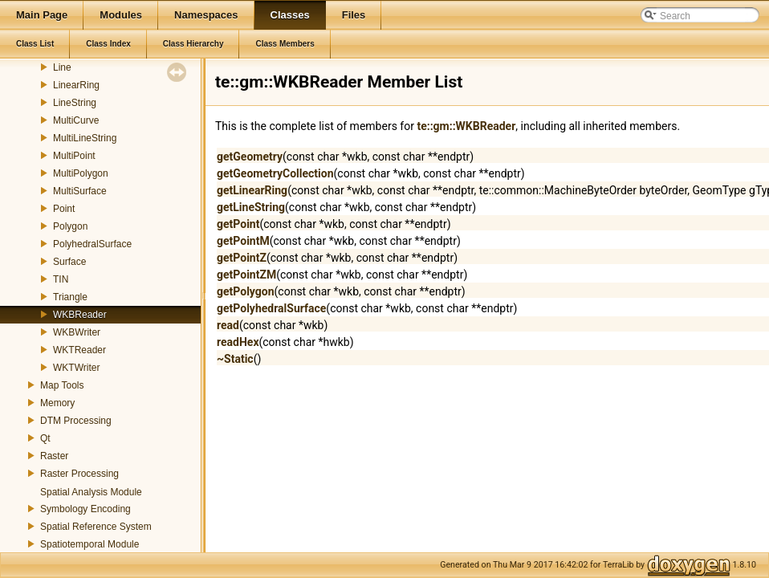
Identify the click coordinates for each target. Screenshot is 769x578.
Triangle (70, 297)
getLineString (251, 207)
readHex (238, 342)
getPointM (243, 240)
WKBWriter (76, 332)
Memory (57, 403)
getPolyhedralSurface (271, 308)
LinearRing (76, 85)
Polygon (70, 226)
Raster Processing (79, 473)
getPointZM (246, 274)
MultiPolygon (80, 173)
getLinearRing (252, 190)
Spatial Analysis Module (91, 492)
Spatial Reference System (96, 526)
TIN (60, 279)
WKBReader (80, 314)
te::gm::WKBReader (466, 126)
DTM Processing (76, 420)
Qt (45, 438)
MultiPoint (74, 155)
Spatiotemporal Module (89, 544)
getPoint (238, 224)
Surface (69, 261)
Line (62, 67)
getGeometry (250, 156)
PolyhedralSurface (92, 244)
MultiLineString (84, 138)
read (228, 325)
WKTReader (79, 350)
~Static (235, 358)
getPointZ (242, 257)
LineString (74, 102)
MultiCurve (76, 120)
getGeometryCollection (275, 173)
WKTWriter (76, 367)
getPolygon (246, 291)
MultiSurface (80, 191)
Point (64, 208)
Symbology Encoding (85, 509)
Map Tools (61, 385)
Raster (54, 456)
